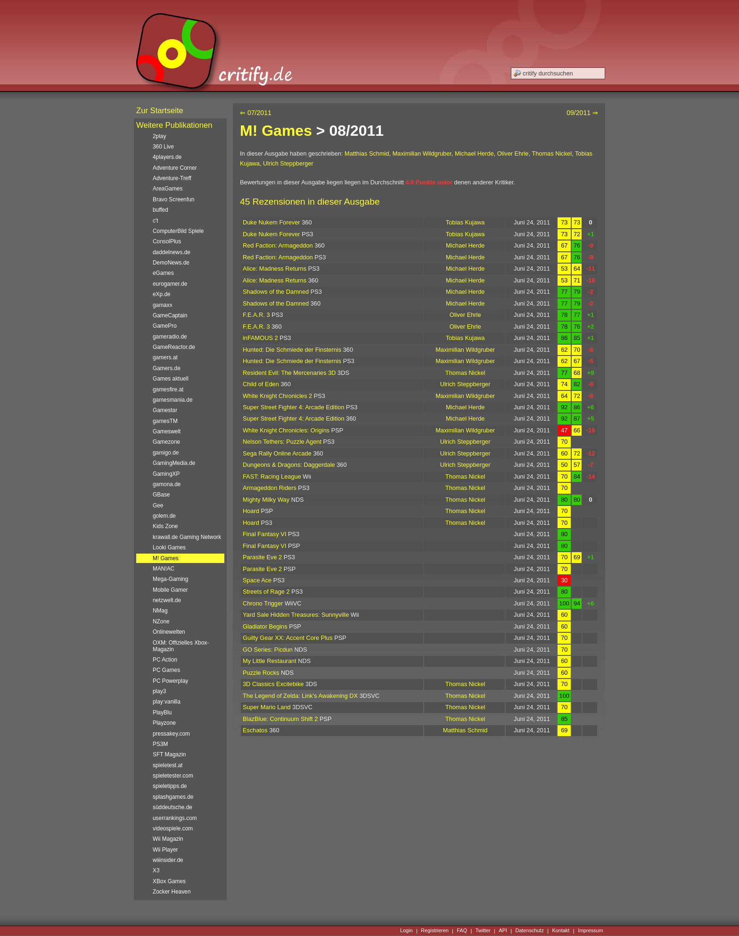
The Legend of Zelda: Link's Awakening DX (300, 695)
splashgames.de (173, 797)
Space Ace (257, 580)
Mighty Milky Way (266, 499)
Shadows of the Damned (276, 291)
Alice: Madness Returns (274, 268)
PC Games (166, 670)
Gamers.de (167, 368)
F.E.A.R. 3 (256, 314)
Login (406, 931)
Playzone (164, 723)
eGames (163, 273)
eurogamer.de (170, 284)
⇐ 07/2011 (255, 112)
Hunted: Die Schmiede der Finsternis (292, 349)
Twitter (483, 931)
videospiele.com (173, 828)
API (503, 931)
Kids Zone (165, 526)
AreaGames (167, 188)
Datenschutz (529, 931)
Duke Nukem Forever (271, 222)
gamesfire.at (168, 389)
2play (159, 136)
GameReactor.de (174, 347)
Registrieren (435, 931)
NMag (160, 610)
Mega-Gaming (170, 579)
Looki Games (169, 547)
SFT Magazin (169, 754)
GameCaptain (170, 315)
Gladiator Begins (265, 626)
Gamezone (166, 442)
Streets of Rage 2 (266, 591)
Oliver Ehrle (513, 153)
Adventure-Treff (172, 178)
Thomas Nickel (552, 153)
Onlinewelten (169, 632)
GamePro (165, 326)
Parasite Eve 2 (262, 557)
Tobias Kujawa (465, 222)
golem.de (164, 516)
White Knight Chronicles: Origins (286, 430)
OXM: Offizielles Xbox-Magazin (181, 646)
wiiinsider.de (168, 860)
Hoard (251, 510)
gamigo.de (166, 452)
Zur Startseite (159, 110)
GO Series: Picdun (268, 649)
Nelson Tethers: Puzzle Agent (282, 441)
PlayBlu (162, 712)
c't (155, 220)
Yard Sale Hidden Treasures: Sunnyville (296, 614)
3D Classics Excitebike (273, 684)
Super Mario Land (267, 707)
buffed (160, 210)
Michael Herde (474, 153)
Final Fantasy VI (264, 534)
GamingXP (166, 474)
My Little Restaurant (269, 660)
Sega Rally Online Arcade (277, 453)
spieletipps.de (170, 786)
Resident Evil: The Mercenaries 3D (289, 372)
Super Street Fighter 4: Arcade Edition (294, 407)
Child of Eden (261, 384)
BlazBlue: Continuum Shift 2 (280, 718)
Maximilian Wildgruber (422, 153)
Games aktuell (171, 378)
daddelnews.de (171, 252)
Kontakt (560, 931)
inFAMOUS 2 (260, 337)
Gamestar (165, 410)
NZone (161, 621)
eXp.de (162, 294)
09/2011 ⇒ (582, 112)
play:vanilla (167, 701)
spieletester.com (173, 775)
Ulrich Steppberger (288, 163)
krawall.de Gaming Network (187, 537)
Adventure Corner (175, 168)
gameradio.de (170, 336)
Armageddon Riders (269, 487)
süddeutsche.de (172, 807)
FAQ (462, 931)
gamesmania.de (173, 400)
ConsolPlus (167, 241)
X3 (156, 870)
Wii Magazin (168, 839)
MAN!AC (163, 568)
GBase (161, 494)
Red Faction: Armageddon (278, 245)
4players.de (167, 157)
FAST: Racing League (272, 476)
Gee (158, 505)
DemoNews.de (171, 262)
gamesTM (165, 421)
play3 (159, 691)
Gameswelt (167, 431)
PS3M (160, 744)
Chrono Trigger (263, 603)
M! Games (276, 130)
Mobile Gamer (170, 590)
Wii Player (165, 849)
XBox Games (169, 881)
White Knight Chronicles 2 (277, 395)
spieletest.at (167, 765)
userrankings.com (175, 818)
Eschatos (255, 730)
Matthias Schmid (367, 153)
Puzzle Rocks (261, 672)
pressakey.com (171, 733)
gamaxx (162, 305)
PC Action (165, 659)
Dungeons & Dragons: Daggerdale (289, 464)
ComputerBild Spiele (178, 231)
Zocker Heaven (172, 891)
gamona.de (167, 484)
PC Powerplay (170, 681)
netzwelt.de (167, 600)
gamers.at (165, 357)
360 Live (163, 146)
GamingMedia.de (174, 463)
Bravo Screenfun (173, 199)
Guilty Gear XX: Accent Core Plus (288, 637)
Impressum (590, 931)
